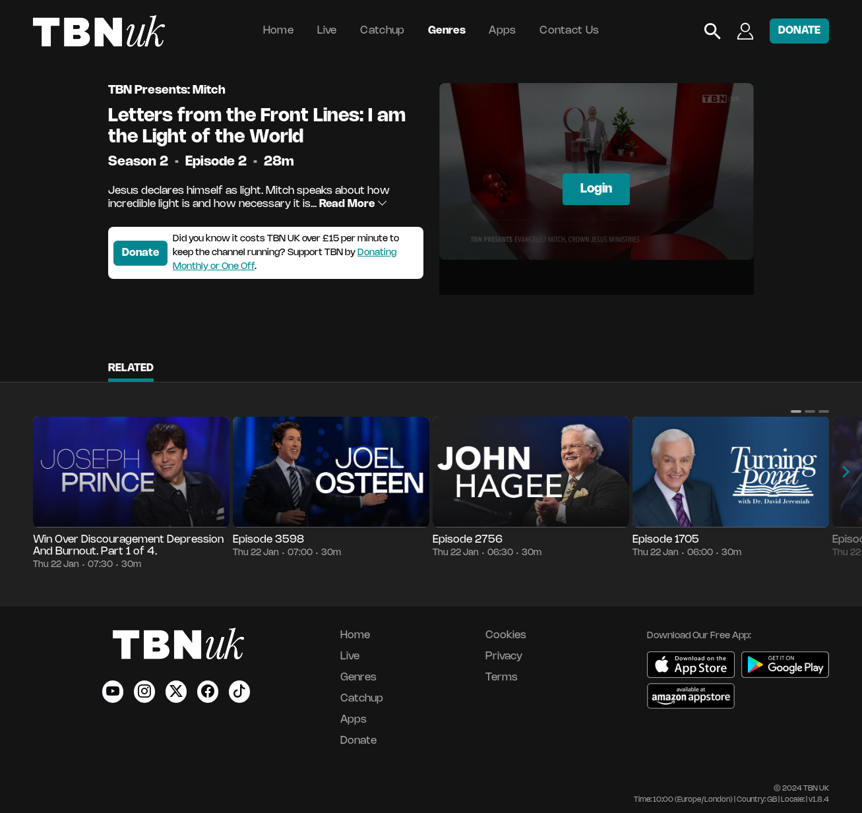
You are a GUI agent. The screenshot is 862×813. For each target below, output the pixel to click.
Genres (447, 31)
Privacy (503, 656)
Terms (501, 677)
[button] (796, 411)
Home (278, 31)
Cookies (505, 635)
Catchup (382, 31)
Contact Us (569, 31)
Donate (140, 253)
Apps (502, 31)
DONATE (799, 31)
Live (327, 31)
